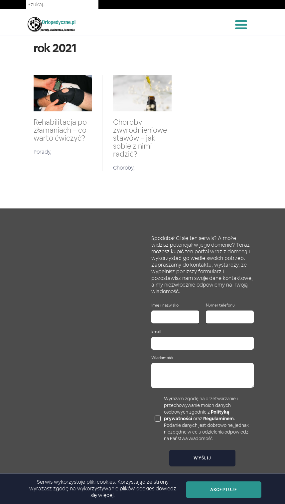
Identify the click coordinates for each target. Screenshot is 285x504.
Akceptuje (223, 489)
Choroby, (124, 167)
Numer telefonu (220, 305)
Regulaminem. (219, 419)
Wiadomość (162, 357)
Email (156, 331)
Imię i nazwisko (165, 305)
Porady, (43, 151)
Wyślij (202, 458)
